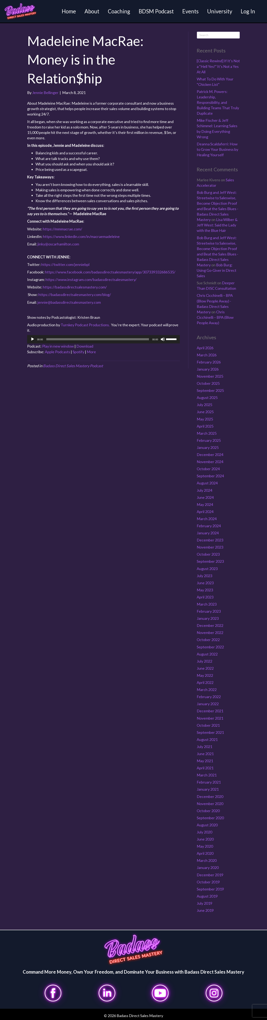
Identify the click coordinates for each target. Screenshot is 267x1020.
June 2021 (205, 753)
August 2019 (207, 895)
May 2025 (205, 418)
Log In (247, 11)
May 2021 (205, 760)
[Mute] (163, 339)
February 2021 (209, 781)
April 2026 (205, 347)
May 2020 (205, 845)
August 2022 (207, 653)
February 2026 (209, 361)
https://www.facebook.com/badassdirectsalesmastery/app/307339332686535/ (110, 271)
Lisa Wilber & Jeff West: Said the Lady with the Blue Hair (217, 224)
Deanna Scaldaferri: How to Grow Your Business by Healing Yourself (217, 148)
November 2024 (210, 461)
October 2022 (208, 639)
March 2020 (207, 860)
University (219, 11)
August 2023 (207, 568)
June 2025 (205, 411)
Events (190, 11)
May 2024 (205, 504)
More (91, 351)
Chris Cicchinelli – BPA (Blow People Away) (215, 316)
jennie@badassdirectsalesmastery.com (69, 301)
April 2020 (205, 853)
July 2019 (204, 902)
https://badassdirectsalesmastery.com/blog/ (74, 294)
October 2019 (208, 881)
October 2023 (208, 553)
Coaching (118, 11)
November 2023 (210, 546)
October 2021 (208, 724)
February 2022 (209, 696)
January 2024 (208, 532)
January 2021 (208, 788)
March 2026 (207, 354)
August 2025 (207, 397)
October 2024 (208, 468)
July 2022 (204, 660)
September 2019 (210, 888)
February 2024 (209, 525)
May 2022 (205, 674)
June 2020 (205, 838)
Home (68, 11)
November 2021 (210, 717)
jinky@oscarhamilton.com (58, 243)
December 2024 (210, 454)
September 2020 (210, 817)
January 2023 (208, 618)
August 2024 (207, 482)
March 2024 (207, 518)
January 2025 (208, 447)
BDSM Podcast (155, 11)
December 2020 (210, 796)
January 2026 (208, 368)
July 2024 (204, 489)
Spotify (78, 351)
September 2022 (210, 646)
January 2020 (208, 867)
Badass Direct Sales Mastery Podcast (73, 365)
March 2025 (207, 432)
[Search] (218, 34)
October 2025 (208, 383)
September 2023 (210, 561)
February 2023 (209, 610)
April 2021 (205, 767)
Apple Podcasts (57, 351)
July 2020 (204, 831)
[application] (103, 338)
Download (84, 345)
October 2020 (208, 810)
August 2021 (207, 739)
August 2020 (207, 824)
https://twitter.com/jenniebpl (65, 264)
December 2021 (210, 710)
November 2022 (210, 632)
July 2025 (204, 404)
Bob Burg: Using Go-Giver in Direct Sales (216, 269)
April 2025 (205, 425)
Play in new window (58, 345)
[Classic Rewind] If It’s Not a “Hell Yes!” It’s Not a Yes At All (218, 66)
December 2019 (210, 874)
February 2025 (209, 439)
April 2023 (205, 596)
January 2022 (208, 703)
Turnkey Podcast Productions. (85, 324)
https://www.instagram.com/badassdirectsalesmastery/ (91, 279)
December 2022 (210, 625)
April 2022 (205, 682)
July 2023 (204, 575)
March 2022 (207, 689)
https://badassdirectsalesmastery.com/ (75, 286)
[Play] (32, 339)
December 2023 (210, 539)
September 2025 (210, 390)
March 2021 (207, 774)
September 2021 (210, 731)
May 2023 (205, 589)
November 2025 (210, 375)
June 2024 (205, 496)
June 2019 (205, 909)
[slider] (97, 339)
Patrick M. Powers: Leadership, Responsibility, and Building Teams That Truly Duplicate (218, 102)
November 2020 (210, 803)
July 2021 (204, 746)
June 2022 (205, 667)
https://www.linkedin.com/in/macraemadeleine (81, 236)
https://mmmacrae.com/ (62, 228)
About (91, 11)
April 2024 (205, 511)
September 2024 (210, 475)
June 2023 (205, 582)
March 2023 (207, 603)
